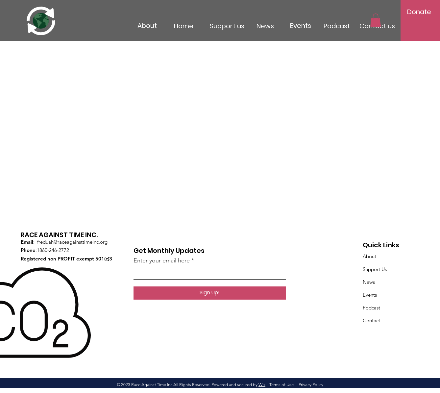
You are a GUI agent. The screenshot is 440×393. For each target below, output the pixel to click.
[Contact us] (389, 26)
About (369, 256)
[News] (275, 26)
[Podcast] (345, 26)
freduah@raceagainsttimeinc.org (72, 242)
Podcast (371, 308)
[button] (375, 20)
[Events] (310, 25)
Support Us (375, 269)
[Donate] (419, 11)
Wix (261, 384)
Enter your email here (162, 260)
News (369, 282)
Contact (371, 320)
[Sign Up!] (210, 293)
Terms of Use (281, 384)
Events (370, 295)
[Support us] (236, 26)
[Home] (194, 26)
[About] (162, 25)
